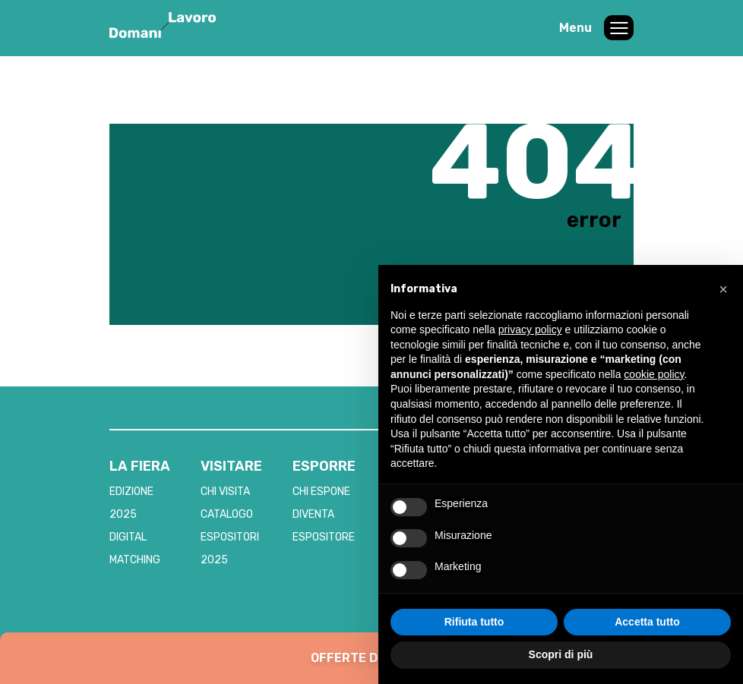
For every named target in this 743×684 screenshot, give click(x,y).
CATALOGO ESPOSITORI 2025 (230, 537)
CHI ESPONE (321, 491)
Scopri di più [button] (561, 654)
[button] (723, 289)
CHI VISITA (225, 491)
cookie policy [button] (654, 374)
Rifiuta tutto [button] (474, 622)
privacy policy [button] (530, 329)
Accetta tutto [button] (647, 622)
